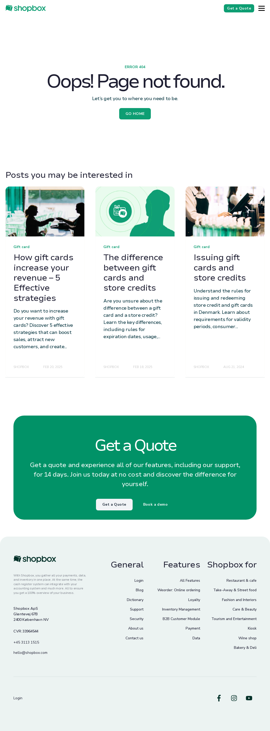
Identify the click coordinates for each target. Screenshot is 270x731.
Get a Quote (114, 504)
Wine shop (247, 638)
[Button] (261, 8)
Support (136, 609)
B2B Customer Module (181, 619)
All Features (190, 580)
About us (135, 628)
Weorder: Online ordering (178, 590)
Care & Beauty (245, 609)
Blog (139, 590)
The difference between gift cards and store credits (133, 273)
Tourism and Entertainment (234, 619)
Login (138, 580)
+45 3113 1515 (26, 642)
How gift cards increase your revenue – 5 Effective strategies (43, 278)
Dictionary (135, 600)
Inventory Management (181, 609)
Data (196, 638)
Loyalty (194, 600)
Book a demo (155, 504)
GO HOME (135, 113)
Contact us (134, 638)
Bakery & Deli (245, 647)
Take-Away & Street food (235, 590)
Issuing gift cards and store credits (220, 267)
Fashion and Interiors (239, 600)
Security (136, 619)
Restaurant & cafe (241, 580)
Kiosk (252, 628)
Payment (193, 628)
